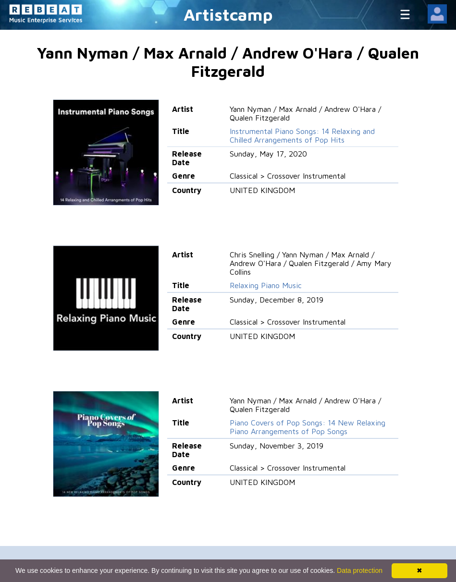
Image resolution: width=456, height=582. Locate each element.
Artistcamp (228, 14)
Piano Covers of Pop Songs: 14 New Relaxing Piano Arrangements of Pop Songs (307, 427)
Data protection (359, 570)
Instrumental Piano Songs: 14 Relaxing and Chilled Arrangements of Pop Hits (302, 135)
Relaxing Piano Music (266, 285)
